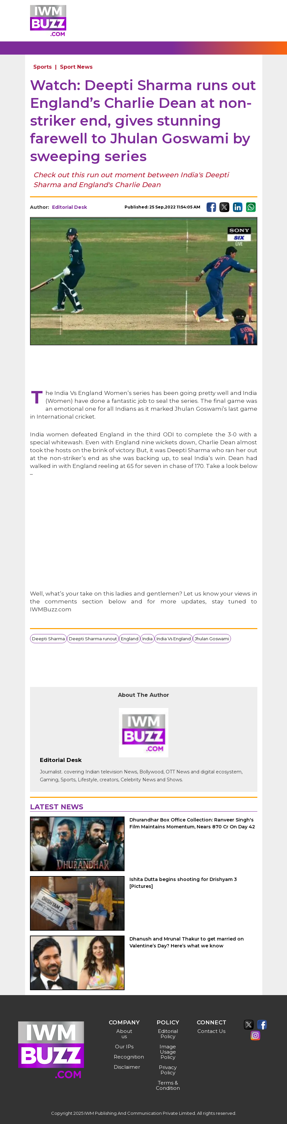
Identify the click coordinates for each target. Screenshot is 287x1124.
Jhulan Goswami (212, 638)
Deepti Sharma (48, 638)
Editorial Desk (69, 207)
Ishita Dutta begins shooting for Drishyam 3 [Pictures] (183, 882)
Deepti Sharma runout (93, 638)
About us (124, 1033)
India (147, 638)
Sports (42, 67)
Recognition (125, 1057)
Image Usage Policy (167, 1051)
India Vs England (174, 638)
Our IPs (124, 1046)
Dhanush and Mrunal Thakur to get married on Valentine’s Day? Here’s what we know (186, 942)
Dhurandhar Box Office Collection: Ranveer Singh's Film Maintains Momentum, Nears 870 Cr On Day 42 (192, 823)
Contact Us (211, 1031)
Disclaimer (125, 1067)
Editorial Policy (168, 1033)
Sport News (76, 67)
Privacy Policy (168, 1070)
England (129, 638)
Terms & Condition (168, 1085)
